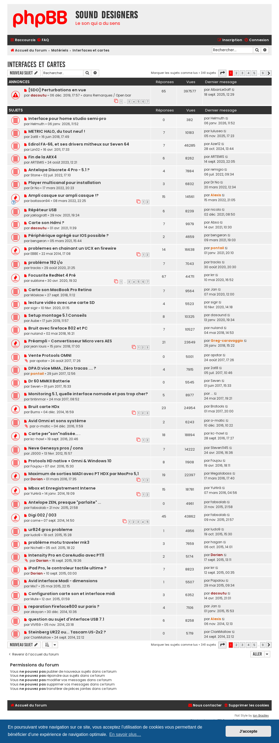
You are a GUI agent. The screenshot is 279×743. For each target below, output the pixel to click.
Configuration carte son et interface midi (71, 593)
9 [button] (263, 73)
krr (212, 275)
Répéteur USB (42, 210)
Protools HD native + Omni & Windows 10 (69, 461)
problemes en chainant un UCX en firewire (72, 248)
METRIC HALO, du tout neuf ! (56, 131)
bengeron (39, 240)
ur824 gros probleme (50, 529)
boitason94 (40, 200)
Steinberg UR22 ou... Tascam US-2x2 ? (67, 632)
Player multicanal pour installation (64, 182)
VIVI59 (36, 624)
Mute (34, 599)
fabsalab (38, 507)
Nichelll (37, 547)
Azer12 (215, 143)
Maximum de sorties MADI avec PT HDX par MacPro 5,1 (83, 473)
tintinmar (38, 399)
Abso (215, 222)
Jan (214, 289)
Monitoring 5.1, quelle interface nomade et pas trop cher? (88, 394)
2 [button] (236, 73)
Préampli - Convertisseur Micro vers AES (70, 341)
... (212, 393)
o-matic (43, 426)
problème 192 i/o (45, 262)
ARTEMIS (37, 162)
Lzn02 (35, 149)
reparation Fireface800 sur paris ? (63, 606)
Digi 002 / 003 (42, 515)
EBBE (34, 253)
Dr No (35, 188)
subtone (37, 280)
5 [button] (254, 73)
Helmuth (37, 124)
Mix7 (34, 586)
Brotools (217, 406)
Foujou (36, 466)
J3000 (36, 453)
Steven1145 (219, 447)
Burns (35, 412)
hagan (216, 542)
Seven (36, 386)
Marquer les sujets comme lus (174, 73)
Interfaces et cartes (36, 64)
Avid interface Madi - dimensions (63, 581)
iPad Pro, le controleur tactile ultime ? (67, 568)
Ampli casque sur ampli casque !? (63, 195)
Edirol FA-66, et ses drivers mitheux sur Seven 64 (78, 144)
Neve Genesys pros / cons (55, 448)
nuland (37, 333)
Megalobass (221, 473)
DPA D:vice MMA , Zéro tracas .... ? (62, 368)
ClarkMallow (41, 637)
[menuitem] (43, 40)
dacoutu (39, 95)
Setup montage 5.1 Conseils (57, 315)
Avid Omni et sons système (57, 421)
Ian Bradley (261, 716)
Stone (35, 175)
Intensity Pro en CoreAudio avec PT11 (66, 555)
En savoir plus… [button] (125, 734)
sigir (34, 308)
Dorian (37, 479)
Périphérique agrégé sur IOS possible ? (68, 235)
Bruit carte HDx (43, 406)
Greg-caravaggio (227, 340)
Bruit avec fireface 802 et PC (58, 328)
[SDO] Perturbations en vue (57, 90)
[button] (222, 73)
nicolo (216, 209)
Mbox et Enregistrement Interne (62, 488)
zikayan (37, 611)
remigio (217, 169)
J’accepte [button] (248, 731)
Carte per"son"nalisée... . (54, 433)
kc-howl (37, 439)
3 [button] (242, 73)
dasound (218, 315)
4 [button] (248, 73)
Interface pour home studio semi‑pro (67, 118)
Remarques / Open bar (112, 95)
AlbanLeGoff (221, 89)
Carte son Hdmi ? (46, 222)
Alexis (216, 195)
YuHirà (36, 493)
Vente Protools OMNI (49, 355)
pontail (217, 248)
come (35, 520)
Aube (35, 320)
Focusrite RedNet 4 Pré (52, 275)
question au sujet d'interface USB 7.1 (66, 619)
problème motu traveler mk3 (58, 542)
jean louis (39, 346)
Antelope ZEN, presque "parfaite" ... (64, 502)
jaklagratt (39, 215)
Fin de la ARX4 (42, 157)
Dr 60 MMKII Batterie (49, 381)
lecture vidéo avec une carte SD (61, 302)
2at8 (34, 136)
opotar (41, 360)
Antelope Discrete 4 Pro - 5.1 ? (59, 170)
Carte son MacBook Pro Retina (60, 289)
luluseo (217, 131)
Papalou (218, 580)
